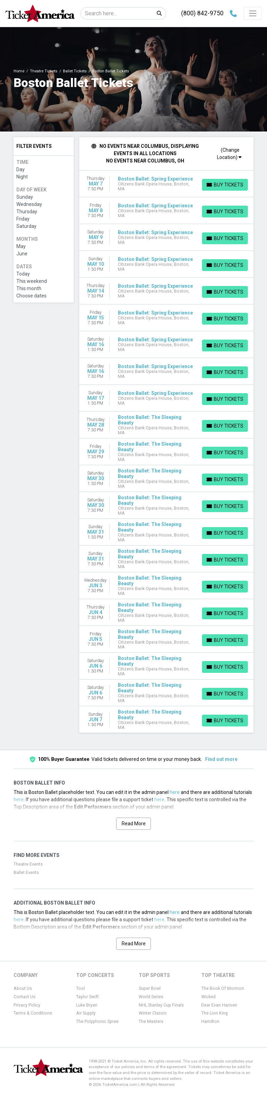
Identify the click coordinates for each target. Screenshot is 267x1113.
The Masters (151, 1021)
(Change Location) (229, 153)
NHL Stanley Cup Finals (161, 1005)
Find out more (221, 759)
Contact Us (24, 996)
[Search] (116, 13)
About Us (23, 988)
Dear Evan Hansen (219, 1005)
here (175, 792)
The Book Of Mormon (222, 988)
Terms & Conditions (33, 1013)
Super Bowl (150, 988)
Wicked (208, 996)
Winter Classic (153, 1013)
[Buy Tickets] (225, 185)
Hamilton (210, 1021)
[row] (166, 183)
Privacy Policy (27, 1005)
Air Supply (86, 1013)
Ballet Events (26, 872)
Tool (80, 988)
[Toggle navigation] (253, 13)
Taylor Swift (87, 996)
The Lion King (214, 1013)
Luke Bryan (86, 1005)
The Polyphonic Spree (97, 1021)
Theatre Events (28, 864)
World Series (151, 996)
